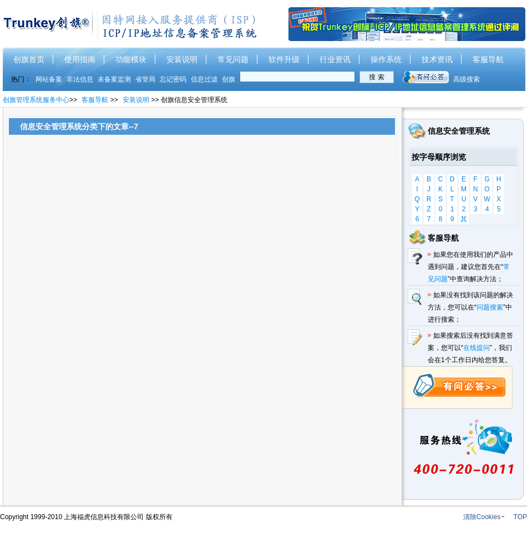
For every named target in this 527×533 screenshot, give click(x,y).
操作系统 (386, 59)
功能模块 (130, 59)
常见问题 (233, 59)
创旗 (228, 79)
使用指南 (79, 59)
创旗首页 (28, 59)
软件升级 (284, 59)
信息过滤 (204, 79)
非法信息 (80, 79)
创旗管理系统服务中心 (36, 100)
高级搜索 (466, 79)
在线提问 (476, 348)
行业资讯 (335, 59)
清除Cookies (481, 517)
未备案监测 (114, 79)
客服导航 (488, 59)
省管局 (145, 79)
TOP (520, 517)
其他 (463, 219)
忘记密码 (173, 79)
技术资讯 (437, 59)
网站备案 (49, 79)
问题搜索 (490, 307)
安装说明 (181, 59)
